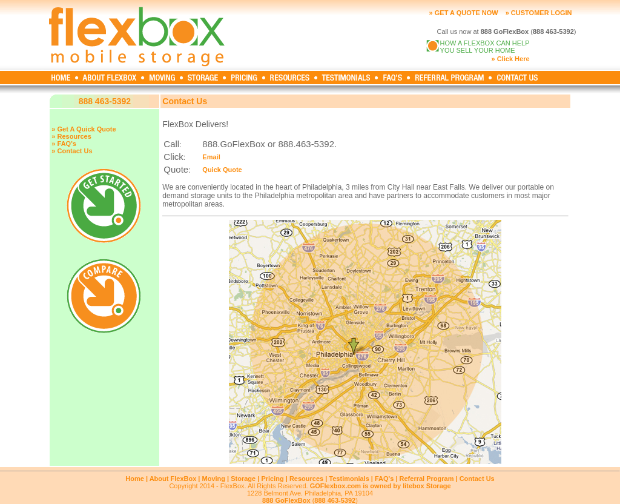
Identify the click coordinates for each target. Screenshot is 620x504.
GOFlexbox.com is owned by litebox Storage (380, 485)
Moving (214, 478)
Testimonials (349, 478)
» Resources (71, 136)
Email (211, 157)
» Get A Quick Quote (83, 129)
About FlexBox (173, 478)
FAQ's (384, 478)
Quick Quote (222, 169)
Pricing (272, 478)
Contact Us (477, 478)
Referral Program (427, 478)
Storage (243, 478)
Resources (306, 478)
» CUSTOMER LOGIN (539, 12)
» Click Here (511, 58)
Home (134, 478)
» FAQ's (63, 143)
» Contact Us (71, 150)
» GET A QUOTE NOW (463, 12)
